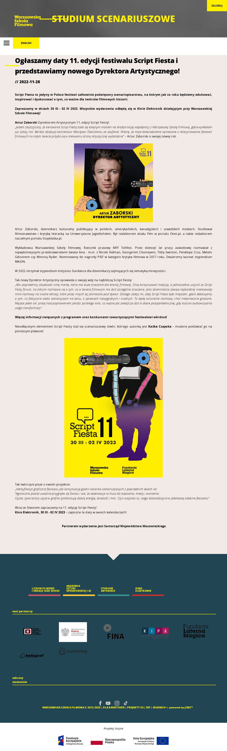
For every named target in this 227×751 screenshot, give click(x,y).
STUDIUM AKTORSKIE (108, 589)
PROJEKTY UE (135, 707)
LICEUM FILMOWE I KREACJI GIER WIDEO (45, 589)
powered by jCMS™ (181, 707)
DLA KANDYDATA (114, 707)
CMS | (38, 707)
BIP (148, 707)
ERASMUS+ (160, 707)
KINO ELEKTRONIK (143, 589)
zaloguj (217, 5)
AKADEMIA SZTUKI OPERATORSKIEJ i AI (78, 588)
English (26, 43)
